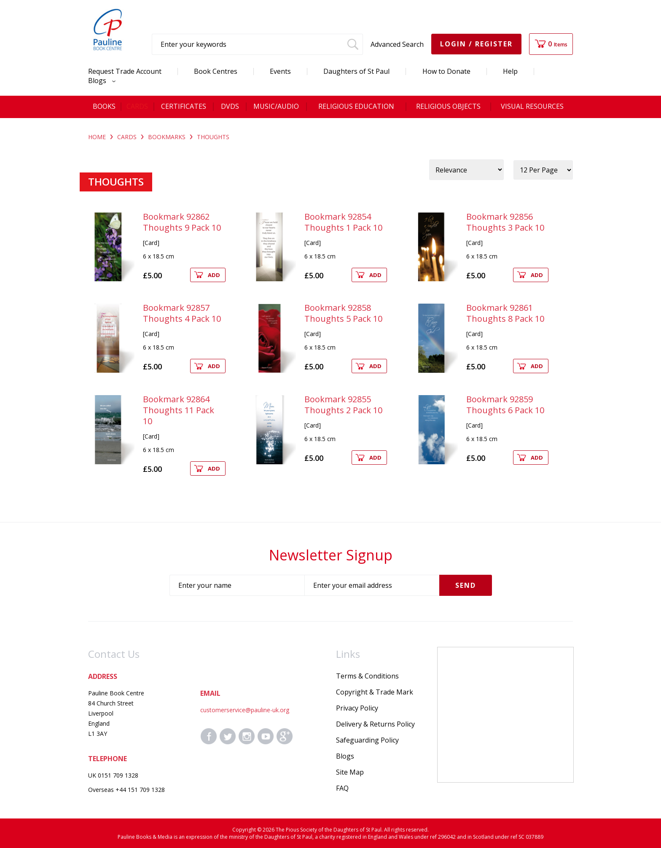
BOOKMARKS (166, 137)
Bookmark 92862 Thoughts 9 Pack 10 (182, 222)
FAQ (342, 788)
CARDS (127, 137)
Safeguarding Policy (367, 740)
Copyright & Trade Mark (374, 692)
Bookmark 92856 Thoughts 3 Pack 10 (505, 222)
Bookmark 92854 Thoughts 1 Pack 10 (343, 222)
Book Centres (215, 71)
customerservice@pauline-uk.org (244, 710)
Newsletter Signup (330, 555)
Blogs (99, 80)
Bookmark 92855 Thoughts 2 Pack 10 (343, 404)
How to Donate (446, 71)
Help (510, 71)
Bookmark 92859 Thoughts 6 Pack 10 (505, 404)
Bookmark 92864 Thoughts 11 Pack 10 (178, 410)
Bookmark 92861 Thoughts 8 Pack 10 (505, 313)
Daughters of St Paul (356, 71)
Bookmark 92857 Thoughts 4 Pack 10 (182, 313)
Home (97, 137)
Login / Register (476, 43)
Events (280, 71)
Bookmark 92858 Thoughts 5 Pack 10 (343, 313)
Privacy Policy (357, 708)
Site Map (350, 772)
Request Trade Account (124, 71)
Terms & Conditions (367, 676)
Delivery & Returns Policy (375, 724)
